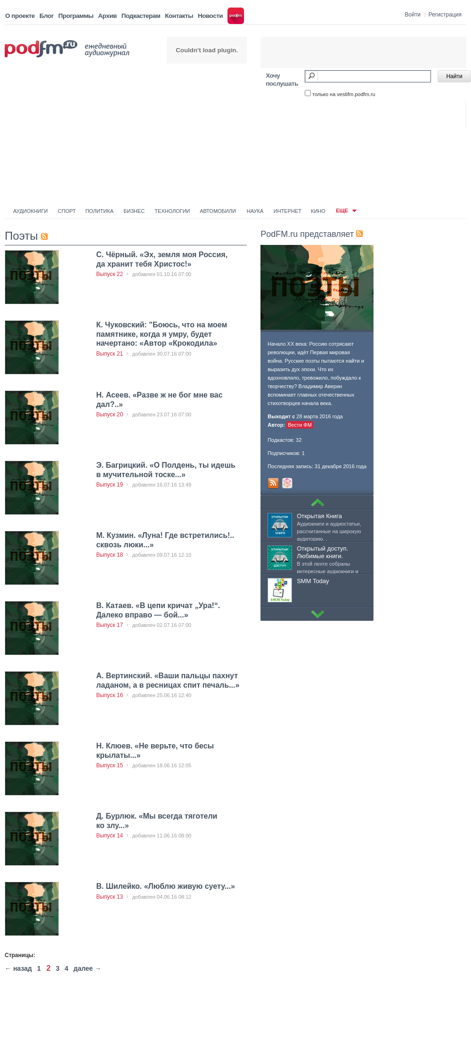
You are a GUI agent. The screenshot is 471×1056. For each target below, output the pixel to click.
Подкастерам (141, 15)
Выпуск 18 (109, 555)
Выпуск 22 (109, 274)
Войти (413, 14)
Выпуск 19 (109, 484)
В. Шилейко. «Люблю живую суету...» (165, 886)
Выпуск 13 (109, 897)
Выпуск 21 (109, 353)
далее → (87, 968)
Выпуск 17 (109, 625)
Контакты (179, 15)
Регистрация (445, 14)
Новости (210, 15)
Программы (76, 15)
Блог (47, 15)
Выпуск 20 (109, 414)
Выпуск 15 (109, 765)
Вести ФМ (300, 425)
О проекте (20, 15)
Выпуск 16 (109, 695)
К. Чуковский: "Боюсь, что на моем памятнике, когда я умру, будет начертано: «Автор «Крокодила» (161, 334)
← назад (18, 968)
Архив (107, 15)
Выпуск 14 (109, 835)
